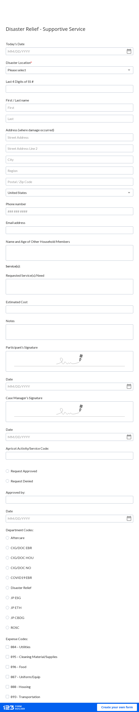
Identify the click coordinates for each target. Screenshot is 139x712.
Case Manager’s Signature (27, 328)
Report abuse (105, 687)
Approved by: (19, 423)
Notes (13, 250)
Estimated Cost (20, 232)
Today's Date (18, 44)
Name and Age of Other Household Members (41, 171)
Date (12, 309)
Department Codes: (23, 461)
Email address (81, 152)
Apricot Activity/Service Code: (31, 379)
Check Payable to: (22, 649)
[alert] (38, 51)
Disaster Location (83, 44)
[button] (117, 707)
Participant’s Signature (25, 277)
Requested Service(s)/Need (28, 205)
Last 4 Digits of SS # (85, 63)
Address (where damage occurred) (33, 100)
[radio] (11, 402)
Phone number (19, 152)
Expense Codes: (20, 570)
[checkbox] (11, 577)
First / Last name (21, 81)
